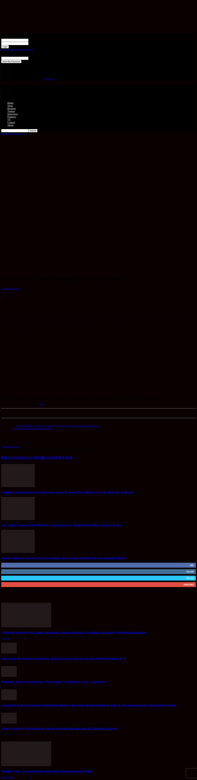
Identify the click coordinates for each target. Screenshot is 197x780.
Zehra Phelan (7, 777)
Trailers (11, 111)
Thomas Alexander (10, 288)
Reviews (11, 108)
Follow (190, 571)
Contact (11, 122)
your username (35, 40)
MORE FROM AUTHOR (53, 457)
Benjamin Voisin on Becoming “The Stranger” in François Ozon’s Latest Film (53, 681)
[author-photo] (8, 444)
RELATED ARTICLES (18, 457)
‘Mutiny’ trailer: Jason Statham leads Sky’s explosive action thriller (46, 771)
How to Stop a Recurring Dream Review (33, 428)
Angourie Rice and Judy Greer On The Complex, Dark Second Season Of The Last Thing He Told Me (63, 558)
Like (192, 565)
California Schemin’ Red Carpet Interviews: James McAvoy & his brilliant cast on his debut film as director (67, 492)
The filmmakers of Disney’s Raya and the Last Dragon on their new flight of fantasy (58, 426)
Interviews (12, 114)
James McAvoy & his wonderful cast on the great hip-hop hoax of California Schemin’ (59, 728)
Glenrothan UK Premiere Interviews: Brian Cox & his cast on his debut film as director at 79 (63, 658)
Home (10, 103)
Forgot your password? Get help (17, 49)
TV (9, 119)
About (10, 125)
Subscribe (189, 584)
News (10, 105)
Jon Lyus (5, 638)
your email (33, 58)
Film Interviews (16, 133)
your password (35, 43)
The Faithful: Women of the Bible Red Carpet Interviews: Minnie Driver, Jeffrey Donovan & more (61, 525)
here (42, 404)
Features (11, 116)
